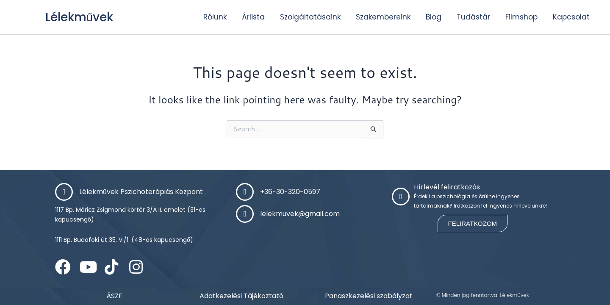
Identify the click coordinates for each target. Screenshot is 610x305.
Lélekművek (82, 17)
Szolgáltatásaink (310, 17)
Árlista (253, 17)
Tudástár (473, 17)
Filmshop (521, 17)
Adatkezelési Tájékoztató (241, 296)
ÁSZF (114, 296)
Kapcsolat (571, 17)
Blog (433, 17)
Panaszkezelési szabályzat (369, 296)
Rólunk (215, 17)
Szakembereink (383, 17)
